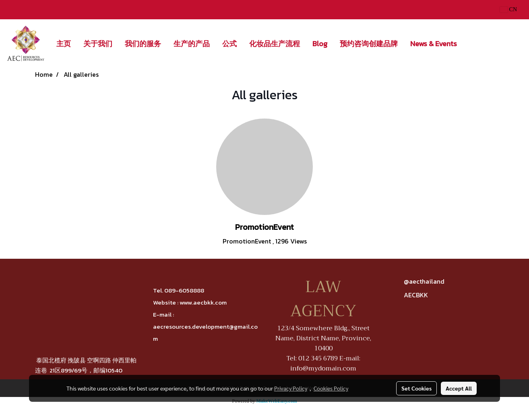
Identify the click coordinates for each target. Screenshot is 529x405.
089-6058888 (184, 290)
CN (508, 9)
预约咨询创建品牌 (369, 43)
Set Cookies (416, 388)
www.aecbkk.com (203, 302)
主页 (63, 43)
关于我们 (97, 43)
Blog (319, 43)
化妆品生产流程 (274, 43)
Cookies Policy (331, 388)
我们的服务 (143, 43)
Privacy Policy (290, 388)
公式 (229, 43)
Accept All (459, 388)
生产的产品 (192, 43)
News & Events (433, 43)
